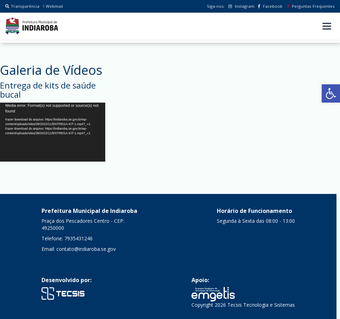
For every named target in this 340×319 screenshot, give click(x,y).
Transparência (22, 6)
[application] (52, 132)
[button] (331, 93)
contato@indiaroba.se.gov (86, 249)
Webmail (53, 6)
